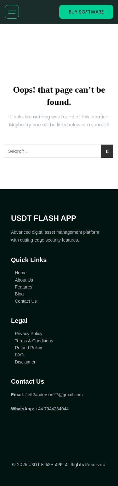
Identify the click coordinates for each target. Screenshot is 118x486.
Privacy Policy (28, 333)
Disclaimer (25, 361)
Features (23, 286)
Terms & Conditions (34, 340)
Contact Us (26, 301)
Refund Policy (28, 347)
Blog (19, 293)
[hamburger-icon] (12, 12)
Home (20, 272)
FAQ (19, 354)
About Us (24, 280)
